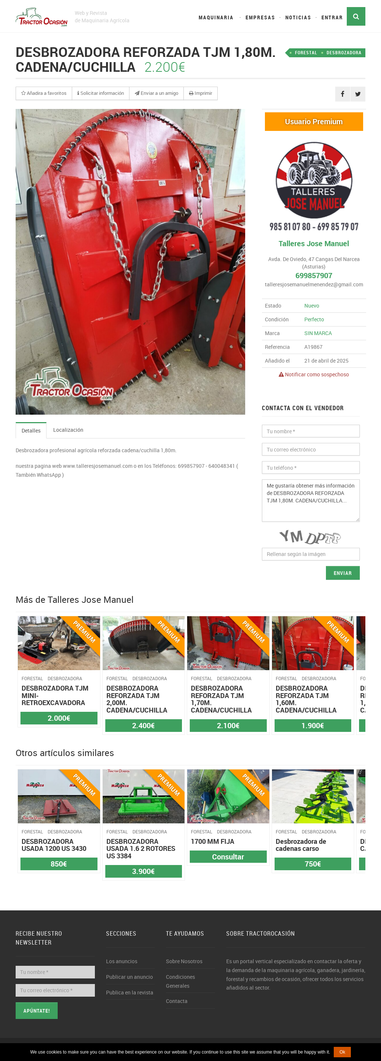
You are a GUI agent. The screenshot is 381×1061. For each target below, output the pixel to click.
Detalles (31, 430)
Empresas (260, 17)
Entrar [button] (332, 17)
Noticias (298, 17)
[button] (44, 93)
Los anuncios (121, 961)
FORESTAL (306, 52)
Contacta (177, 1000)
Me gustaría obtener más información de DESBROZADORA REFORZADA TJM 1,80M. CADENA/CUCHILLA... (311, 500)
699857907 (313, 275)
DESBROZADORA (344, 52)
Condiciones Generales (180, 981)
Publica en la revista (129, 992)
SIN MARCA (318, 333)
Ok (342, 1052)
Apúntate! (36, 1010)
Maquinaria (216, 17)
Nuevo (311, 305)
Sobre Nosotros (184, 961)
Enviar (343, 572)
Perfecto (314, 319)
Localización (68, 429)
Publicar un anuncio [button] (129, 976)
